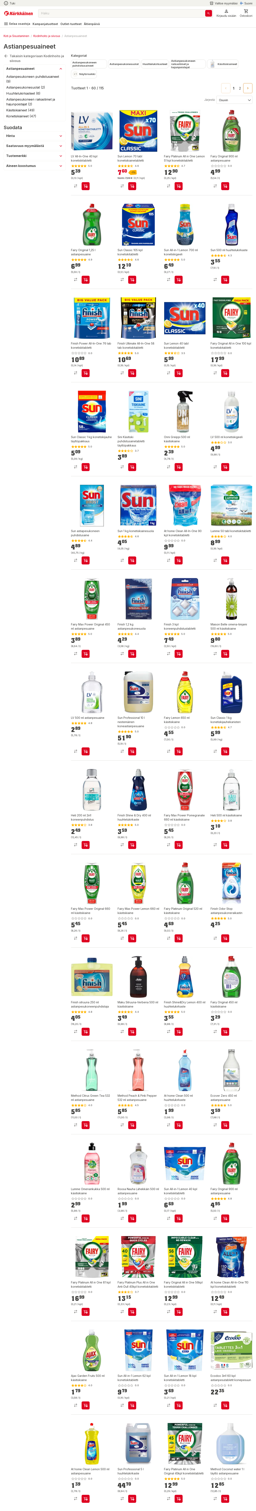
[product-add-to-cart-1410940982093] (225, 1218)
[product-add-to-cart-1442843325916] (86, 280)
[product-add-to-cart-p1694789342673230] (132, 1312)
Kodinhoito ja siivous (46, 36)
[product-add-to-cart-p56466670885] (179, 560)
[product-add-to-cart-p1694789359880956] (179, 938)
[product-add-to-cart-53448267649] (225, 845)
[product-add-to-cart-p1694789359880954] (179, 845)
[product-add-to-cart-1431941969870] (225, 938)
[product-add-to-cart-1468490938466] (225, 654)
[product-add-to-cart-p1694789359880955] (86, 938)
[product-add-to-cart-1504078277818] (179, 1032)
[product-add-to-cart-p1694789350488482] (179, 1218)
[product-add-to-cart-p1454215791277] (86, 1405)
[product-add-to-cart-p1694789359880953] (132, 938)
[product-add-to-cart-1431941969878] (132, 845)
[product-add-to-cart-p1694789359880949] (225, 1032)
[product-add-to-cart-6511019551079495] (225, 560)
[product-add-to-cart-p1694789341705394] (225, 467)
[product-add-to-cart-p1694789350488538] (132, 1405)
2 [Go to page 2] (240, 88)
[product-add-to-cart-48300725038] (132, 1499)
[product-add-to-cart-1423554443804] (179, 373)
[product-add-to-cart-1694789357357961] (86, 1312)
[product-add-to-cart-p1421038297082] (132, 186)
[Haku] (208, 13)
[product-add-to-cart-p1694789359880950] (179, 751)
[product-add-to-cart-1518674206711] (132, 1032)
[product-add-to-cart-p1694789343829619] (179, 186)
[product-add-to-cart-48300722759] (132, 751)
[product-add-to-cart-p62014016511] (179, 467)
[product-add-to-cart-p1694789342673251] (179, 1312)
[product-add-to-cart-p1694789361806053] (86, 1499)
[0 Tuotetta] (246, 13)
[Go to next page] (247, 88)
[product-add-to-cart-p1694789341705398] (86, 186)
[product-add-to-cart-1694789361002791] (225, 373)
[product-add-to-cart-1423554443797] (225, 280)
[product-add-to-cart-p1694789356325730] (225, 1405)
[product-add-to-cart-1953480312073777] (132, 1125)
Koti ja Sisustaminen (16, 36)
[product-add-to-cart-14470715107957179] (179, 654)
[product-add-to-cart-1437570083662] (86, 1032)
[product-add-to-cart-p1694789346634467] (132, 373)
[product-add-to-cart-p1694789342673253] (179, 1499)
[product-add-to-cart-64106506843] (86, 467)
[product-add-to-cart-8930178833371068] (179, 280)
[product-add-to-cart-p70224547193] (132, 1218)
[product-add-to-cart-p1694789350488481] (179, 1405)
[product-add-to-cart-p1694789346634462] (86, 373)
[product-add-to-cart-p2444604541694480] (225, 1125)
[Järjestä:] (234, 99)
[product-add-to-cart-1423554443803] (86, 560)
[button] (226, 13)
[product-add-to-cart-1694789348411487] (225, 186)
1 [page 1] (233, 88)
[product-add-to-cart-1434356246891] (86, 751)
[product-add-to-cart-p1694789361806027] (179, 1125)
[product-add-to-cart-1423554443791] (132, 560)
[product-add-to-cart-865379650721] (132, 280)
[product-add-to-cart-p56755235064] (132, 467)
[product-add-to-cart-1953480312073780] (86, 1125)
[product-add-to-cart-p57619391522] (86, 654)
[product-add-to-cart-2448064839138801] (86, 845)
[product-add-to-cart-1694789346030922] (225, 1312)
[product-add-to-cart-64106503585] (225, 751)
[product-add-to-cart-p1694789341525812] (86, 1218)
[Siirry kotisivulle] (18, 13)
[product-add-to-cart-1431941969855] (132, 654)
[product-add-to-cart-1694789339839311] (225, 1499)
